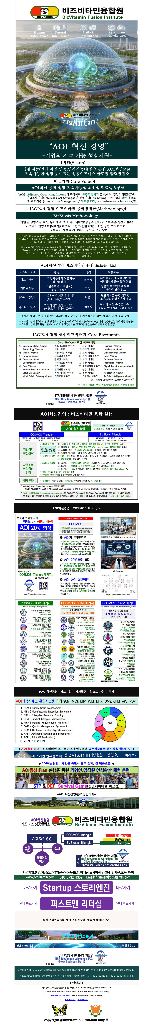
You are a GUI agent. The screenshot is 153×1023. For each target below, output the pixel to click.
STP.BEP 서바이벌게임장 (60, 995)
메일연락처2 (83, 1000)
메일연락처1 (70, 1000)
